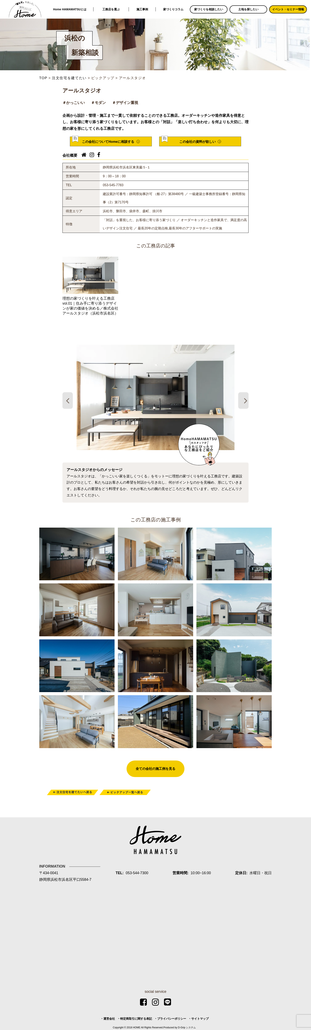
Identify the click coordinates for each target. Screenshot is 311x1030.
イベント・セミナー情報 (288, 9)
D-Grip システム (187, 1027)
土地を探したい (248, 9)
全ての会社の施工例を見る (155, 768)
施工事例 (142, 9)
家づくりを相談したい (208, 9)
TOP (43, 78)
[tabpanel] (155, 397)
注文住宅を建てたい (69, 78)
